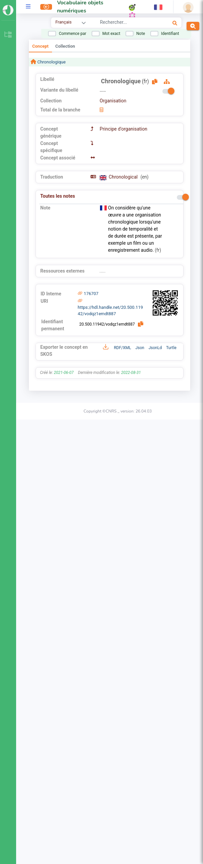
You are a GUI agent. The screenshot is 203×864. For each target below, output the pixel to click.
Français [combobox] (63, 22)
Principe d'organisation (123, 129)
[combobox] (126, 23)
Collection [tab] (65, 46)
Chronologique (51, 61)
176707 (91, 293)
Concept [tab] (40, 46)
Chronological (124, 177)
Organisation (113, 100)
